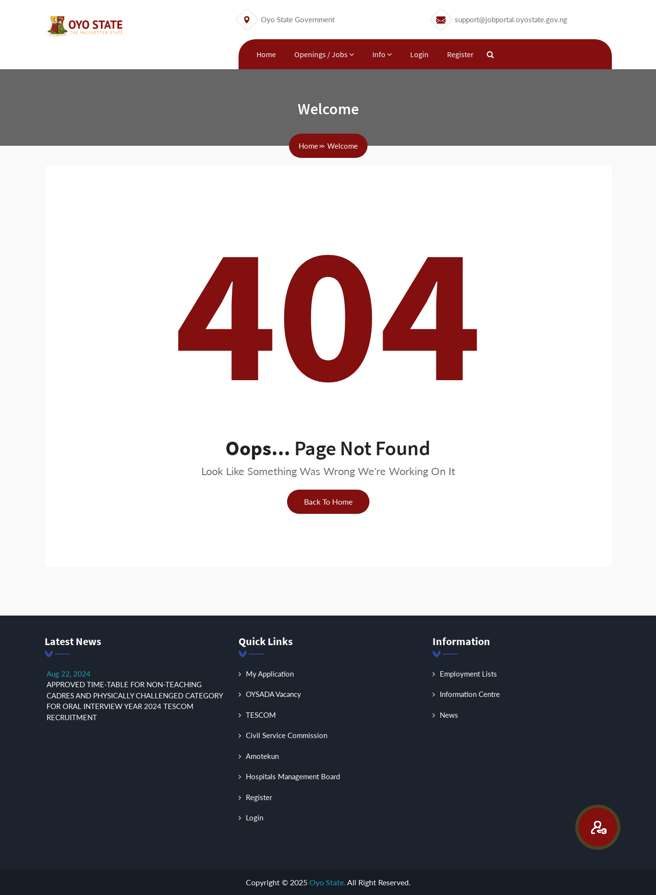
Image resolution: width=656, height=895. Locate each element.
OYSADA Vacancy (270, 694)
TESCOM (257, 714)
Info (382, 54)
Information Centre (466, 694)
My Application (266, 673)
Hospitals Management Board (289, 776)
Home (266, 54)
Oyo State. (327, 882)
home (308, 145)
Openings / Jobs (324, 54)
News (445, 714)
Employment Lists (464, 673)
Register (460, 54)
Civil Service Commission (283, 735)
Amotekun (259, 756)
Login (419, 54)
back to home (328, 501)
